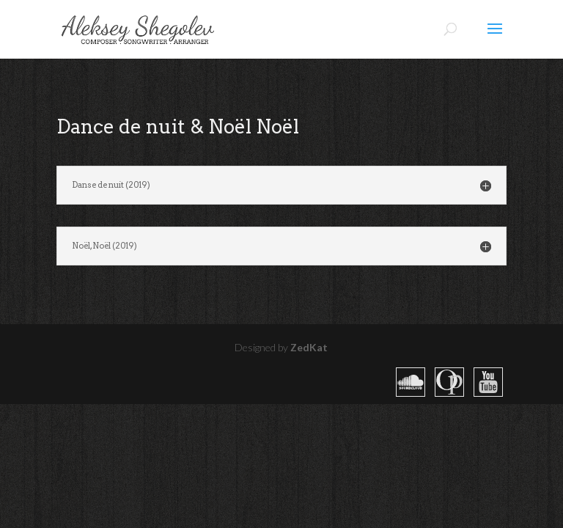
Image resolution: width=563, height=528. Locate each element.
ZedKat (309, 347)
